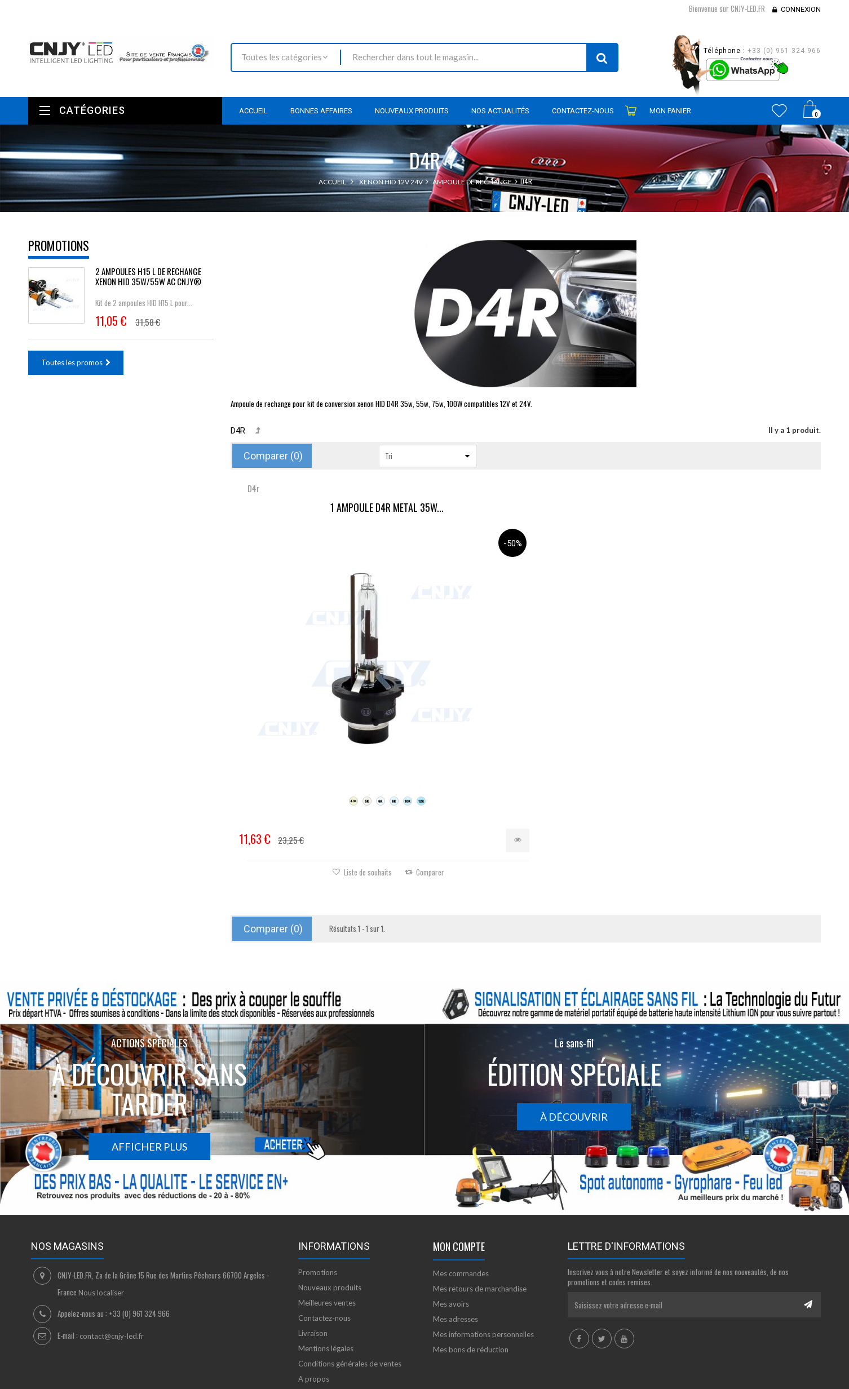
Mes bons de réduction (470, 1275)
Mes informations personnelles (483, 1260)
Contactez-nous (324, 1244)
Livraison (313, 1259)
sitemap (311, 1320)
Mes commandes (461, 1199)
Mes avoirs (451, 1230)
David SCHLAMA (111, 1382)
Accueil (332, 182)
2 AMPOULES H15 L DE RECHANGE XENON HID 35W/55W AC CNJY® (148, 276)
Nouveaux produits (329, 1213)
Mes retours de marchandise (480, 1214)
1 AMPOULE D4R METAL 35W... (329, 508)
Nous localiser (101, 1218)
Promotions (58, 245)
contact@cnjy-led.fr (111, 1262)
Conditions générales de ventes (349, 1289)
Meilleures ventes (327, 1228)
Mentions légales (325, 1274)
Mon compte (459, 1172)
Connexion (801, 9)
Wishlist (779, 110)
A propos (313, 1305)
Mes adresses (455, 1245)
